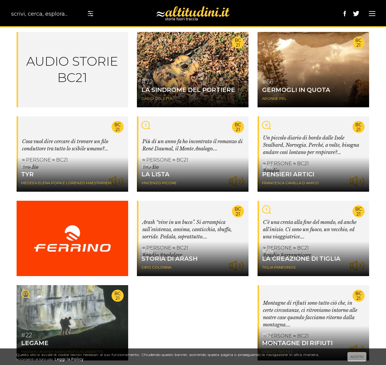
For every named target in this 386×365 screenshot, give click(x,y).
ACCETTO (356, 356)
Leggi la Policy (69, 359)
